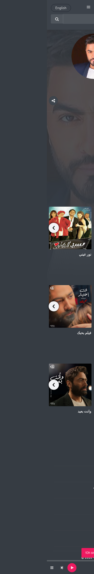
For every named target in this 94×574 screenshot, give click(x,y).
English (14, 8)
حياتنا (88, 411)
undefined (70, 570)
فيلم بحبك (37, 333)
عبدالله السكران (61, 492)
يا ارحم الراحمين (80, 254)
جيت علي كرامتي (60, 503)
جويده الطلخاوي (62, 460)
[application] (47, 568)
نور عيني (38, 254)
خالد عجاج (66, 525)
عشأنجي (86, 333)
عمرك (68, 519)
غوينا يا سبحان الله (59, 487)
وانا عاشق (65, 455)
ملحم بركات (65, 541)
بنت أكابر (71, 565)
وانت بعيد (38, 411)
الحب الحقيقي (62, 471)
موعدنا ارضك (63, 536)
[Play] (25, 567)
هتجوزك (86, 176)
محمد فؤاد (66, 476)
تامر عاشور (65, 508)
